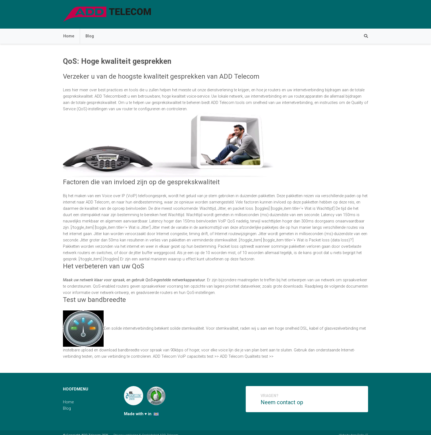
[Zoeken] (363, 36)
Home (68, 36)
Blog (89, 36)
